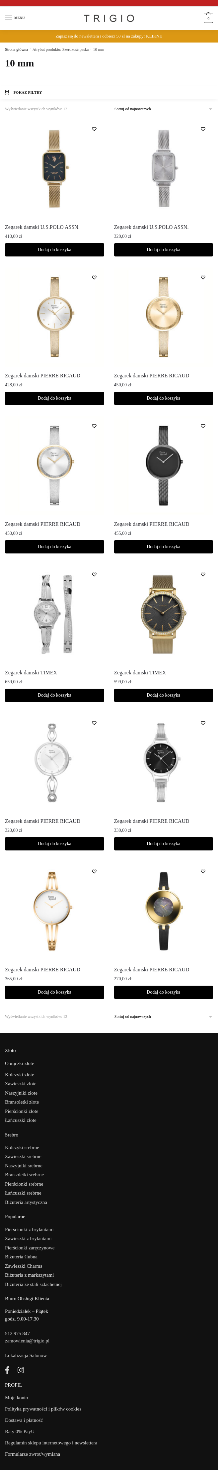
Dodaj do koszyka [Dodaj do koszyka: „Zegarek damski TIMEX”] (54, 695)
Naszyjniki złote (21, 1093)
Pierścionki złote (21, 1111)
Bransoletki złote (22, 1102)
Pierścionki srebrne (24, 1184)
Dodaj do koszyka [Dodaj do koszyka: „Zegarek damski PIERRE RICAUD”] (54, 398)
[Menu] (15, 18)
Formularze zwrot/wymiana (32, 1454)
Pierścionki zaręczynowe (30, 1247)
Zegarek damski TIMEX (31, 672)
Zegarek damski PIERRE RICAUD (42, 375)
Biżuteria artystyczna (26, 1202)
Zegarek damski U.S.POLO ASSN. (42, 227)
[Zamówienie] (163, 109)
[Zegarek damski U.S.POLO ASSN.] (54, 168)
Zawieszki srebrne (23, 1156)
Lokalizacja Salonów (26, 1355)
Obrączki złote (19, 1063)
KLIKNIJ (154, 36)
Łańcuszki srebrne (23, 1193)
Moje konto (16, 1397)
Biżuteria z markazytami (29, 1275)
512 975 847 (17, 1333)
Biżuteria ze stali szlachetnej (33, 1284)
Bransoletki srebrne (24, 1174)
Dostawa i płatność (24, 1420)
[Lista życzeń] (94, 129)
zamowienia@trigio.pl (27, 1340)
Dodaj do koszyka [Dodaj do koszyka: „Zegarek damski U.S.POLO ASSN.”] (54, 249)
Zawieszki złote (20, 1083)
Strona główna (16, 49)
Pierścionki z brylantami (29, 1229)
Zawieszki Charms (23, 1266)
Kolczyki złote (19, 1074)
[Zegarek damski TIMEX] (54, 614)
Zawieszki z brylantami (28, 1238)
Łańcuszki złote (20, 1120)
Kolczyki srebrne (22, 1147)
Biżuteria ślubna (21, 1256)
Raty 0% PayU (20, 1431)
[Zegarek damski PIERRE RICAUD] (54, 317)
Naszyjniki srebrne (23, 1165)
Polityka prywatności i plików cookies (43, 1409)
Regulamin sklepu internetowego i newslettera (51, 1442)
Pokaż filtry (23, 92)
